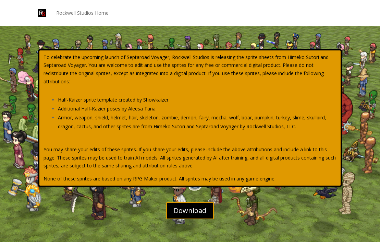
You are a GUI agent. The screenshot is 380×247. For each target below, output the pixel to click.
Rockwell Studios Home (82, 13)
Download (190, 210)
